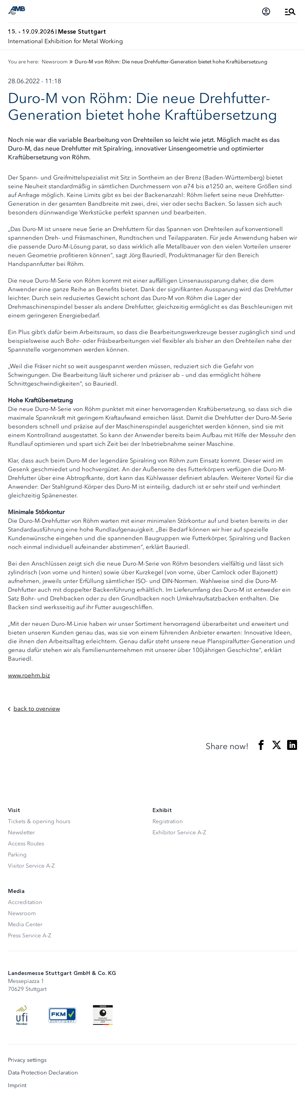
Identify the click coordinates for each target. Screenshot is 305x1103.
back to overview (34, 708)
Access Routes (26, 843)
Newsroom (22, 913)
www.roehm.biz (29, 675)
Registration (167, 821)
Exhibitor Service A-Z (179, 832)
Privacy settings (27, 1060)
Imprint (17, 1085)
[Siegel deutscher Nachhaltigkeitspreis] (103, 1015)
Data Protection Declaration (43, 1073)
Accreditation (25, 902)
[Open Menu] (290, 11)
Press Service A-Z (29, 935)
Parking (17, 854)
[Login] (266, 11)
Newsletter (21, 832)
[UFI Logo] (22, 1015)
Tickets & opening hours (39, 821)
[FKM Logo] (62, 1015)
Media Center (25, 924)
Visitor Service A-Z (31, 865)
